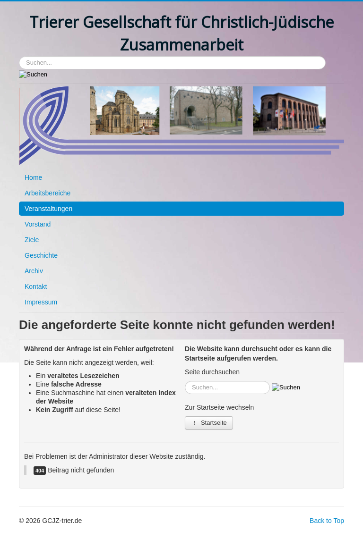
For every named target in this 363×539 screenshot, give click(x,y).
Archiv (34, 271)
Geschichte (41, 255)
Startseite (209, 422)
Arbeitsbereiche (47, 193)
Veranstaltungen (48, 208)
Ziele (32, 240)
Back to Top (327, 520)
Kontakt (36, 286)
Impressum (41, 302)
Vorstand (38, 224)
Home (33, 177)
